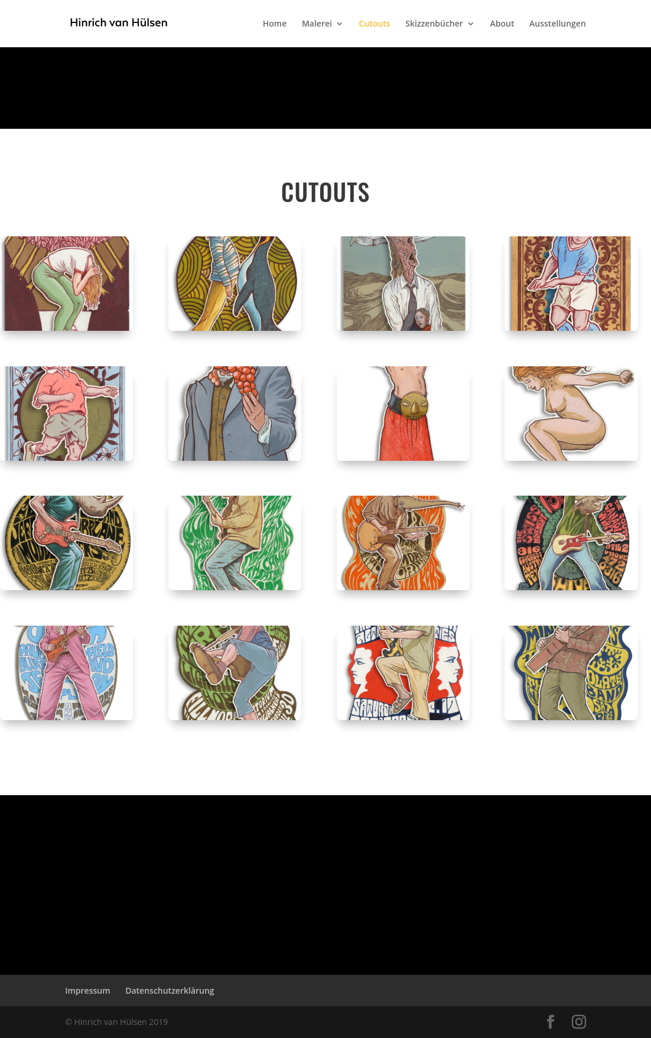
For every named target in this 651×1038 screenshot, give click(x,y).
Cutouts (374, 24)
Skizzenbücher (434, 24)
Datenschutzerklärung (169, 990)
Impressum (87, 990)
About (502, 24)
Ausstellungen (557, 24)
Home (275, 24)
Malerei (317, 24)
